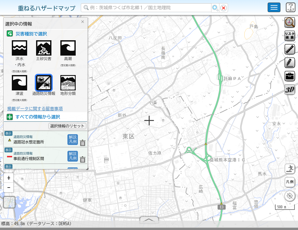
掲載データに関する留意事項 (35, 108)
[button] (8, 180)
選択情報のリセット (67, 126)
